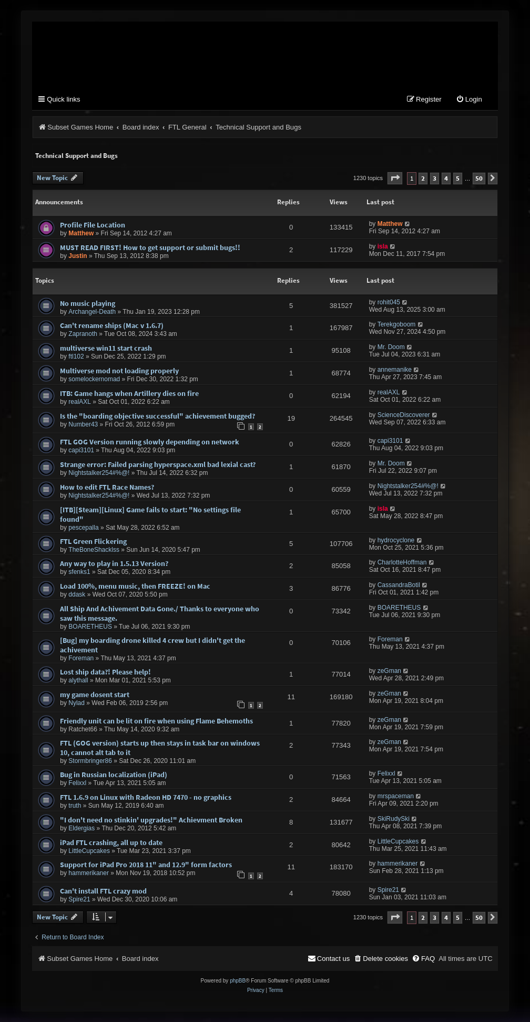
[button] (395, 178)
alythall (78, 680)
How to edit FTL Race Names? (107, 487)
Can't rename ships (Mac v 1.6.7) (112, 326)
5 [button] (458, 178)
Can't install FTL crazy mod (103, 891)
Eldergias (81, 828)
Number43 (83, 424)
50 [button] (479, 178)
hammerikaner (88, 873)
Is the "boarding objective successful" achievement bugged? (157, 416)
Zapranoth (82, 334)
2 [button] (423, 178)
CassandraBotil (399, 585)
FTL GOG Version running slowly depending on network (149, 442)
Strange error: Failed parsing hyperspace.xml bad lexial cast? (158, 464)
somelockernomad (94, 379)
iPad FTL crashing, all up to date (111, 842)
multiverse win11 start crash (106, 348)
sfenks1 (79, 572)
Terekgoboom (397, 325)
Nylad (76, 703)
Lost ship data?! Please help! (105, 672)
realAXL (79, 401)
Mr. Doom (391, 347)
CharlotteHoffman (402, 563)
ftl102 (76, 356)
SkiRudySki (394, 818)
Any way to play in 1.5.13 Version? (114, 564)
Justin (77, 256)
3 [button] (434, 178)
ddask (76, 594)
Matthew (81, 233)
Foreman (81, 658)
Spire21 (79, 899)
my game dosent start (94, 694)
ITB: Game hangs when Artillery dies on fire (129, 393)
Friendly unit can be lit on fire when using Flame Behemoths (156, 721)
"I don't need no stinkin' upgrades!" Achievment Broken (151, 820)
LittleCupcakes (89, 851)
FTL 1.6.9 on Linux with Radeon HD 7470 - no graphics (145, 797)
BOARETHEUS (90, 626)
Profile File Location (92, 225)
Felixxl (77, 783)
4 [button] (446, 178)
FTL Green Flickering (93, 541)
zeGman (389, 670)
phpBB (238, 981)
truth (74, 805)
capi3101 (81, 450)
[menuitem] (469, 99)
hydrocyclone (396, 540)
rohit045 (389, 302)
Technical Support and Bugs (76, 155)
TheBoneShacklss (93, 549)
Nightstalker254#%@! (98, 473)
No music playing (87, 303)
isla (383, 246)
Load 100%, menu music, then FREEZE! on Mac (135, 586)
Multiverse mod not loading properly (119, 370)
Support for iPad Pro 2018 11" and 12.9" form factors (146, 865)
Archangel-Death (92, 311)
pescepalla (83, 527)
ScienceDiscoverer (404, 415)
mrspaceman (396, 796)
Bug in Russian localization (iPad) (113, 775)
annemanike (395, 369)
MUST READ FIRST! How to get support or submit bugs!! (150, 247)
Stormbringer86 (90, 761)
